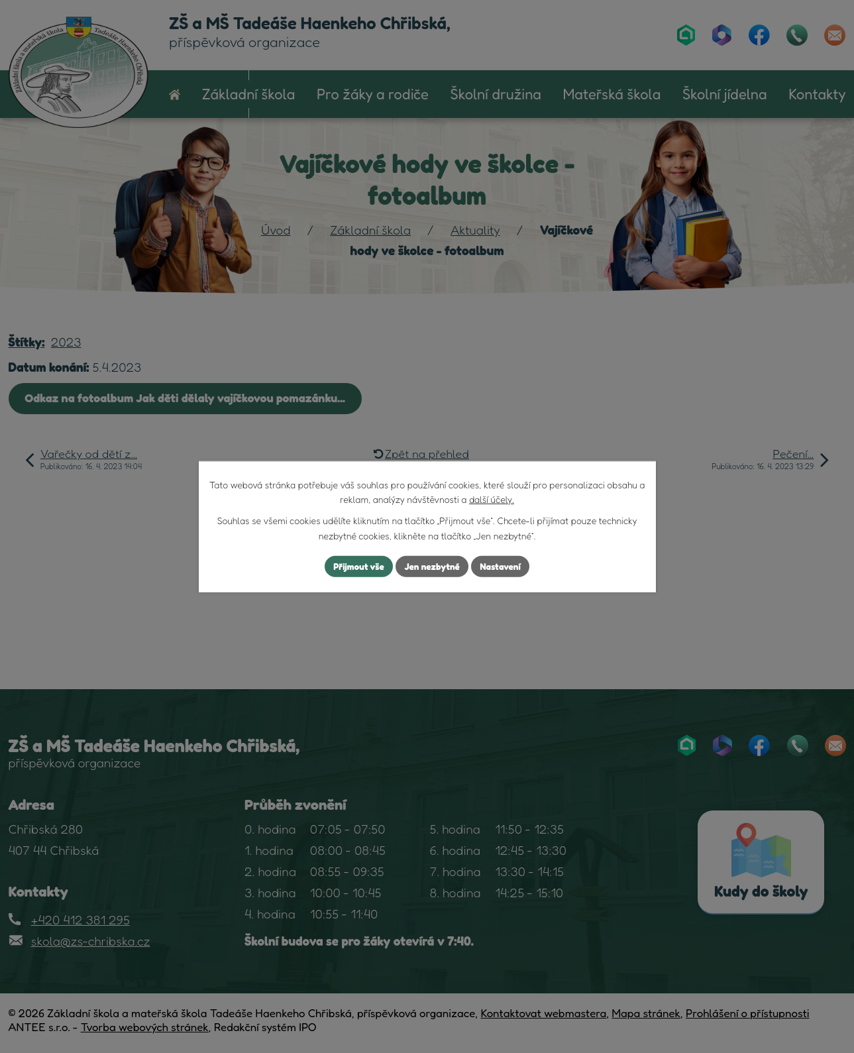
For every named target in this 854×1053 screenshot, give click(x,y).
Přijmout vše (356, 566)
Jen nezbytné (431, 566)
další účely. (491, 498)
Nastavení (502, 566)
